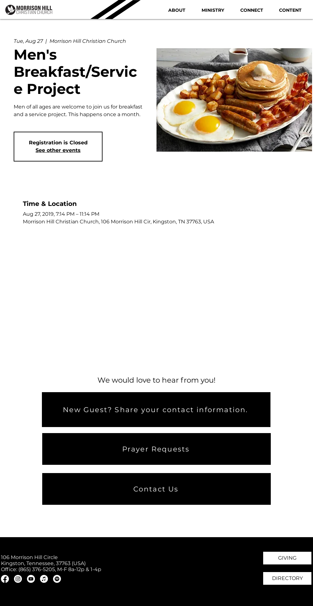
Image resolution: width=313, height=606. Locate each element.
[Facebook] (5, 579)
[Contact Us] (156, 489)
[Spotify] (57, 579)
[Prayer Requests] (156, 449)
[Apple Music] (44, 579)
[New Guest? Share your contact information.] (156, 409)
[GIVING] (287, 558)
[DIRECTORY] (287, 578)
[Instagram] (18, 579)
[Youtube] (31, 579)
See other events (58, 150)
